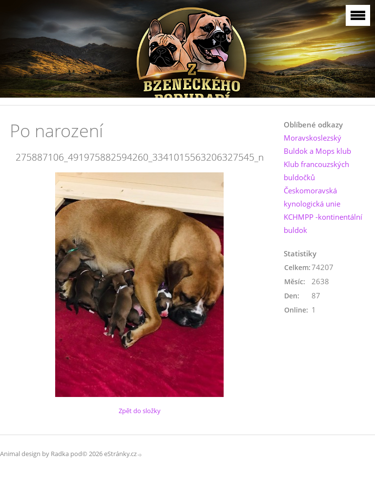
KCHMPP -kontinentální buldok (323, 223)
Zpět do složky (140, 410)
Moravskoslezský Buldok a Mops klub (317, 144)
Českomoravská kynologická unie (312, 197)
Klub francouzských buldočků (316, 170)
